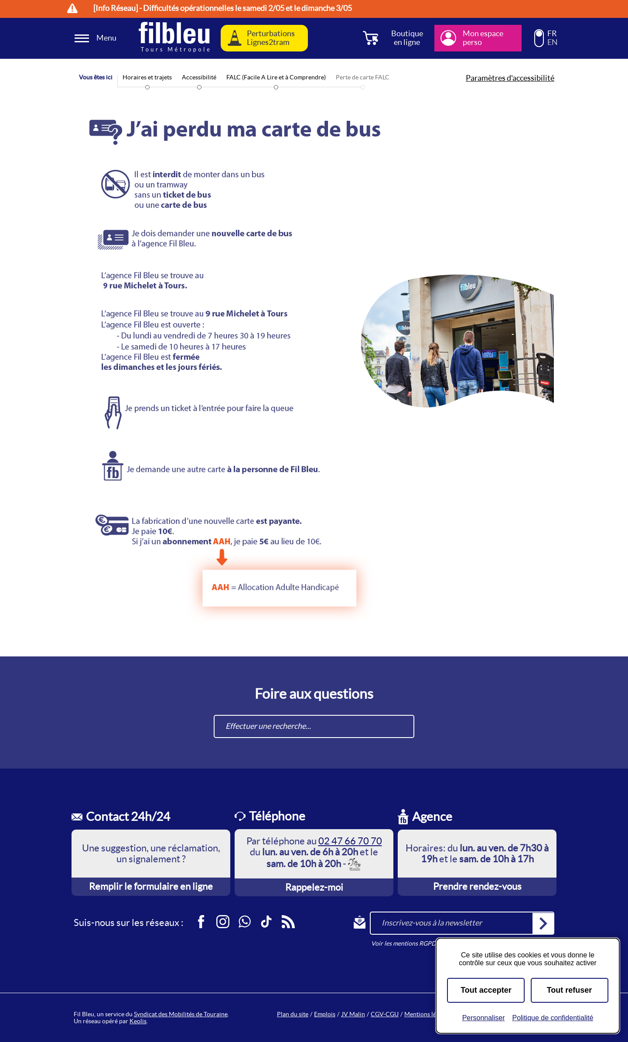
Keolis (138, 1021)
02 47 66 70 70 (350, 841)
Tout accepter (486, 990)
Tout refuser (569, 990)
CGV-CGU (385, 1014)
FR (552, 33)
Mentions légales (427, 1014)
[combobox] (314, 726)
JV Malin (353, 1014)
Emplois (324, 1014)
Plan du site (292, 1014)
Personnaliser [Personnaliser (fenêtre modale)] (483, 1018)
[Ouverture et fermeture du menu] (96, 38)
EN (552, 42)
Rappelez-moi (314, 887)
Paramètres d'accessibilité (510, 78)
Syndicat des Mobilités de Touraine (181, 1014)
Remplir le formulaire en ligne (151, 886)
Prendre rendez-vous (477, 886)
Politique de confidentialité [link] (552, 1018)
